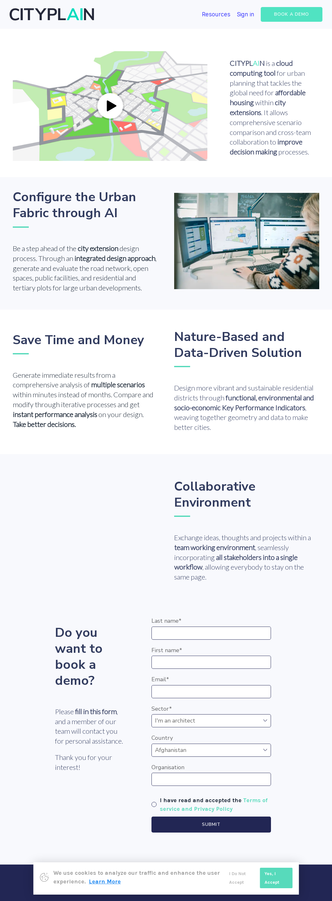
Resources (216, 14)
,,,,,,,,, (211, 720)
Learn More (105, 881)
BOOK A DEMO (291, 14)
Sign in (245, 14)
